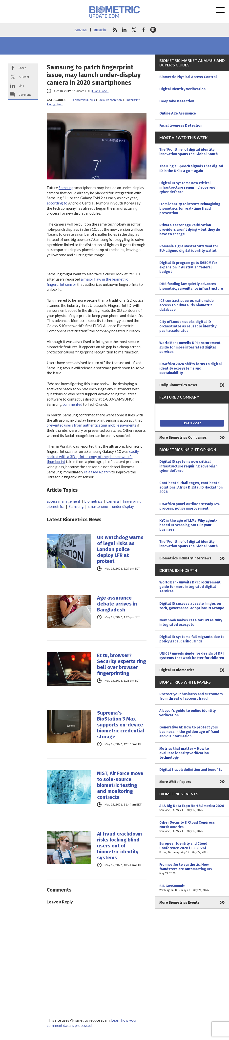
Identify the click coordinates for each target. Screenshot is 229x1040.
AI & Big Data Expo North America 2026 (192, 808)
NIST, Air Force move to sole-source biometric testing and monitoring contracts (120, 785)
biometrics (93, 501)
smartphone (98, 506)
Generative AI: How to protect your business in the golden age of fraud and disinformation (189, 731)
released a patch (97, 472)
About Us (81, 29)
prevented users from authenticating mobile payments (91, 425)
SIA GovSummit (192, 888)
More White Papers (175, 782)
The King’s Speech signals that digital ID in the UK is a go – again (191, 168)
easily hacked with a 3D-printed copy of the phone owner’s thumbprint (93, 456)
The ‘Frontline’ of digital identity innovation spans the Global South (188, 151)
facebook (143, 29)
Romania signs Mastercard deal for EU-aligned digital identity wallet (188, 248)
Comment (25, 94)
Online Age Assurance (177, 113)
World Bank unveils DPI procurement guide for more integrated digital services (190, 347)
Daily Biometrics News (178, 385)
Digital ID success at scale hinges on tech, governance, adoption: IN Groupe (191, 605)
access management (63, 501)
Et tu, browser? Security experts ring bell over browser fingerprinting (121, 664)
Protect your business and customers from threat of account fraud (191, 696)
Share (22, 67)
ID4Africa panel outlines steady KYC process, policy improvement (189, 506)
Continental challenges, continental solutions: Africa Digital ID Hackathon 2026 (191, 487)
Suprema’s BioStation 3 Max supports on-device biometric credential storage (120, 725)
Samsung (66, 187)
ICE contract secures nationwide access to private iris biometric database (186, 305)
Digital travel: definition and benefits (190, 769)
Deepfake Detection (176, 101)
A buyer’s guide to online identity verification (187, 712)
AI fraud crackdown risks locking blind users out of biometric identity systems (119, 846)
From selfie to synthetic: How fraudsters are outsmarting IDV (192, 869)
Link (21, 85)
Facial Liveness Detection (180, 125)
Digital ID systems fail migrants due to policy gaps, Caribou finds (192, 639)
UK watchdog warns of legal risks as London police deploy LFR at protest (120, 549)
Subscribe (100, 29)
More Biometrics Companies (183, 437)
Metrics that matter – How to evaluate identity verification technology (184, 753)
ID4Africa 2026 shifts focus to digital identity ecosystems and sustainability (190, 368)
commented (72, 404)
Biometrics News (83, 100)
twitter (133, 29)
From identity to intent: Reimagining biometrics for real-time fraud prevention (189, 208)
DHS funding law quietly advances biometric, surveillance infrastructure (191, 286)
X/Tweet (24, 76)
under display (123, 506)
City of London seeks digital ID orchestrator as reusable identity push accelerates (187, 326)
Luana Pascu (100, 91)
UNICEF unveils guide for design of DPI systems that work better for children (191, 655)
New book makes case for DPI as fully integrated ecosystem (190, 622)
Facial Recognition (110, 100)
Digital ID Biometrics (176, 670)
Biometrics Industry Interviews (185, 558)
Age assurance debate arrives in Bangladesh (117, 604)
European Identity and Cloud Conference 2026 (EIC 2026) (192, 848)
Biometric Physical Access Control (188, 77)
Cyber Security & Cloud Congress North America (192, 827)
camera (112, 501)
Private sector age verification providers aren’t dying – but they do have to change (189, 229)
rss (114, 29)
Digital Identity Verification (182, 89)
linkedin (124, 29)
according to (57, 203)
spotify (153, 29)
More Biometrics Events (179, 902)
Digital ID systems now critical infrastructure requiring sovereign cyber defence (188, 187)
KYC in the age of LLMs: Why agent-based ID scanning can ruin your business (188, 525)
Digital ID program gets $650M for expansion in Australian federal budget (188, 267)
